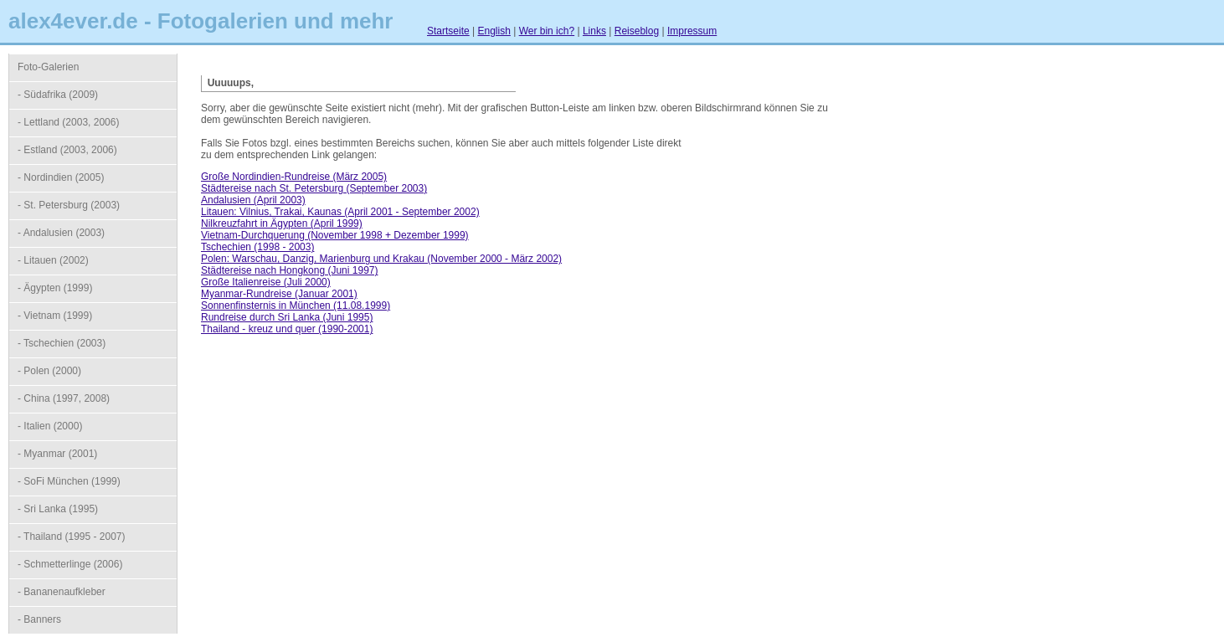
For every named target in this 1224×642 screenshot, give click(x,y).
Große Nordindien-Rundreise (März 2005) (294, 176)
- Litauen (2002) (53, 260)
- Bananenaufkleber (61, 592)
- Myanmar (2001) (57, 454)
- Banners (39, 619)
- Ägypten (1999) (55, 288)
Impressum (692, 31)
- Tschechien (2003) (61, 343)
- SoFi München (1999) (69, 481)
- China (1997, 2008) (64, 398)
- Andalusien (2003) (61, 233)
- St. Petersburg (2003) (69, 205)
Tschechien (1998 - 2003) (257, 247)
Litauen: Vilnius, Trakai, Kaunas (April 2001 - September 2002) (340, 212)
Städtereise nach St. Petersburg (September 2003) (314, 188)
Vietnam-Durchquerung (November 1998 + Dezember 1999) (335, 235)
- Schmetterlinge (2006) (70, 564)
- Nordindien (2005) (61, 177)
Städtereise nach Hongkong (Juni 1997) (289, 270)
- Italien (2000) (50, 426)
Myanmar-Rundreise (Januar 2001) (279, 294)
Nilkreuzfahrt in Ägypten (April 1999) (282, 223)
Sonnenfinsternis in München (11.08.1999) (295, 305)
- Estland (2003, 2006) (67, 150)
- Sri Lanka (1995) (58, 509)
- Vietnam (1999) (55, 315)
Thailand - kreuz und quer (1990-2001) (287, 329)
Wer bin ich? (546, 31)
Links (594, 31)
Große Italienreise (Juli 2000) (266, 282)
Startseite (448, 31)
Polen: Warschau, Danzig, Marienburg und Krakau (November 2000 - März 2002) (381, 259)
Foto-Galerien (48, 67)
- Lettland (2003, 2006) (68, 122)
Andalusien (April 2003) (253, 200)
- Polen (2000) (49, 371)
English (494, 31)
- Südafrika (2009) (58, 94)
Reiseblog (637, 31)
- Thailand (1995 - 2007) (72, 536)
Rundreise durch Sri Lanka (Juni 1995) (287, 317)
